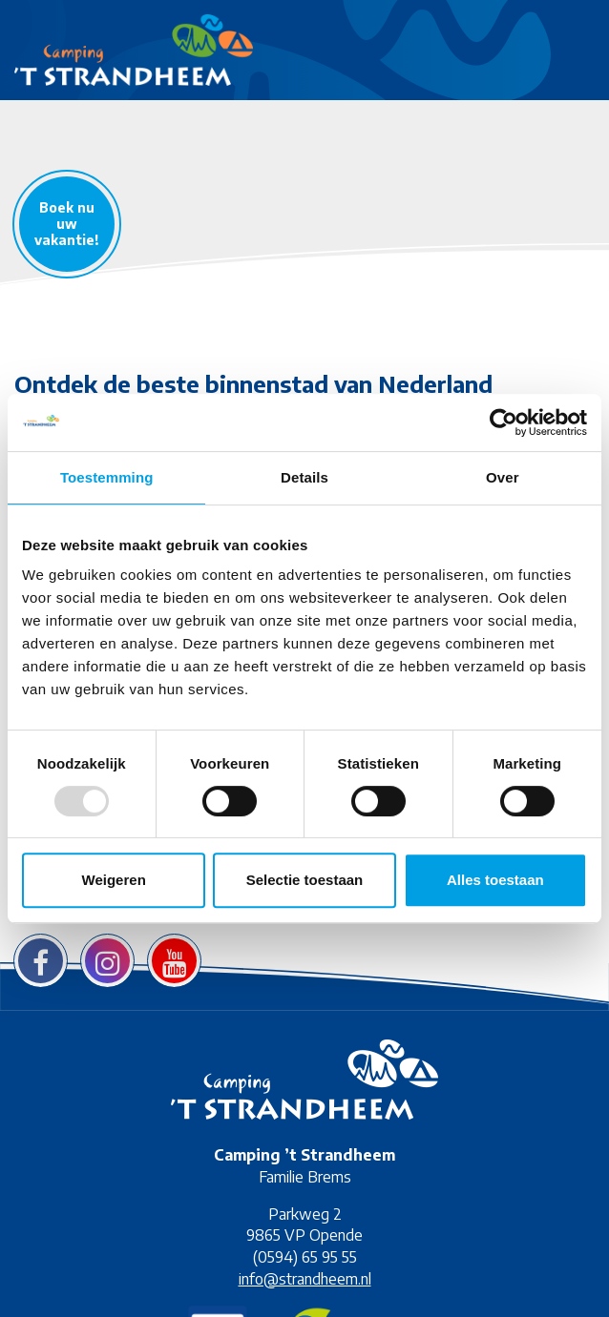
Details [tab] (304, 477)
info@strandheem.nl (305, 1278)
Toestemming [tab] (107, 477)
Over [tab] (502, 477)
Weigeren (114, 880)
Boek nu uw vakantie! (66, 223)
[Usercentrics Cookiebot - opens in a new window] (503, 422)
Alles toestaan (495, 880)
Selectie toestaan (305, 880)
